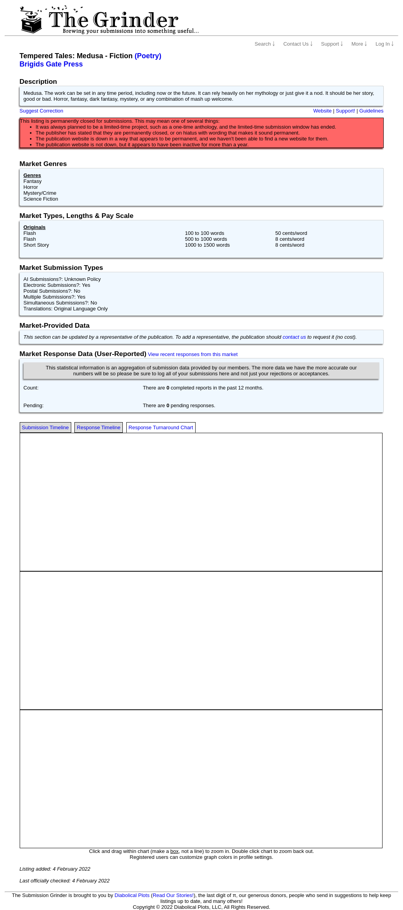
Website (322, 111)
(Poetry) (148, 56)
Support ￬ (332, 44)
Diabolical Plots (132, 895)
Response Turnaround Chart (161, 427)
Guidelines (371, 111)
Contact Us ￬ (298, 44)
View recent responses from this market (193, 354)
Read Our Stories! (173, 895)
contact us (294, 337)
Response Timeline (98, 427)
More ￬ (359, 44)
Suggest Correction (41, 111)
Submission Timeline (45, 427)
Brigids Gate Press (51, 64)
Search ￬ (265, 44)
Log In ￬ (384, 44)
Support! (345, 111)
